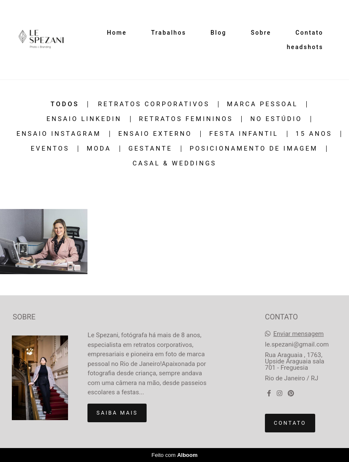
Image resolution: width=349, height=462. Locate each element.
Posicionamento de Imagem (254, 149)
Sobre (261, 32)
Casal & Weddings (175, 163)
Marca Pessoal (262, 104)
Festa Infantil (243, 134)
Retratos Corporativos (154, 104)
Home (117, 32)
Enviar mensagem (298, 334)
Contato (309, 32)
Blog (218, 32)
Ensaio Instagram (58, 134)
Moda (99, 149)
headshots (305, 47)
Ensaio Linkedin (84, 119)
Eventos (50, 149)
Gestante (150, 149)
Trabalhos (168, 32)
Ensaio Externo (155, 134)
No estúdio (276, 119)
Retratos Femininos (186, 119)
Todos (65, 104)
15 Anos (314, 134)
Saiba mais (117, 413)
